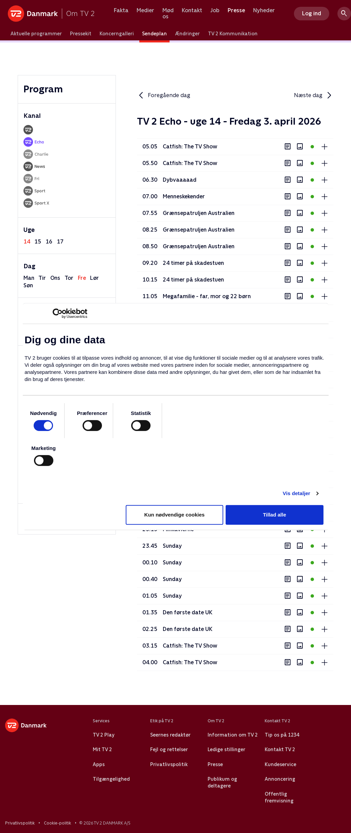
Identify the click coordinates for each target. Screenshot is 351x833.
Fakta (121, 10)
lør (94, 278)
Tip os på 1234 (282, 735)
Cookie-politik (57, 823)
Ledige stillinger (226, 749)
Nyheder (264, 10)
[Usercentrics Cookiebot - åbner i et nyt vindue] (57, 313)
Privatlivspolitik (169, 764)
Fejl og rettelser (169, 749)
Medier (145, 10)
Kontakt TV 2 (280, 749)
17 (60, 241)
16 (49, 241)
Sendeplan (154, 33)
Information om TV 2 (233, 735)
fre (82, 278)
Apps (99, 764)
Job (215, 10)
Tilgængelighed (111, 779)
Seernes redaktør (170, 735)
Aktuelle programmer (36, 33)
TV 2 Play (103, 735)
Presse (236, 10)
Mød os (168, 13)
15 (37, 241)
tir (42, 278)
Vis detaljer (296, 493)
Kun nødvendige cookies (174, 515)
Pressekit (80, 33)
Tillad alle (274, 515)
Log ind (311, 13)
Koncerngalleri (117, 33)
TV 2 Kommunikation (233, 33)
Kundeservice (280, 764)
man (28, 278)
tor (69, 278)
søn (28, 285)
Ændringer (187, 33)
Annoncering (280, 779)
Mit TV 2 (102, 749)
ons (55, 278)
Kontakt (192, 10)
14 (26, 241)
